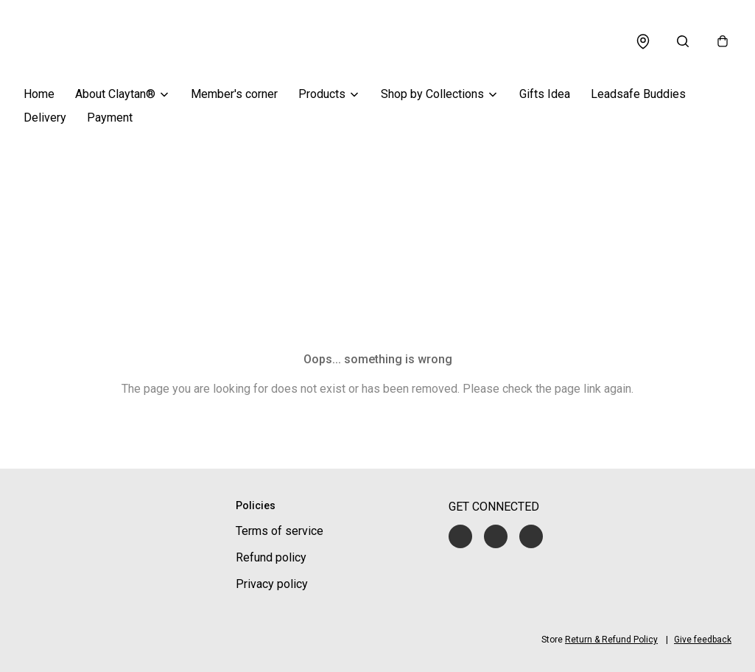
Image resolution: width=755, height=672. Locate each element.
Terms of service (279, 531)
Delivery (45, 118)
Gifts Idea (544, 94)
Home (39, 94)
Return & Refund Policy (611, 639)
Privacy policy (272, 584)
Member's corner (234, 94)
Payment (110, 118)
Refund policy (271, 557)
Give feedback (702, 639)
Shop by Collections (432, 94)
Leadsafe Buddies (638, 94)
